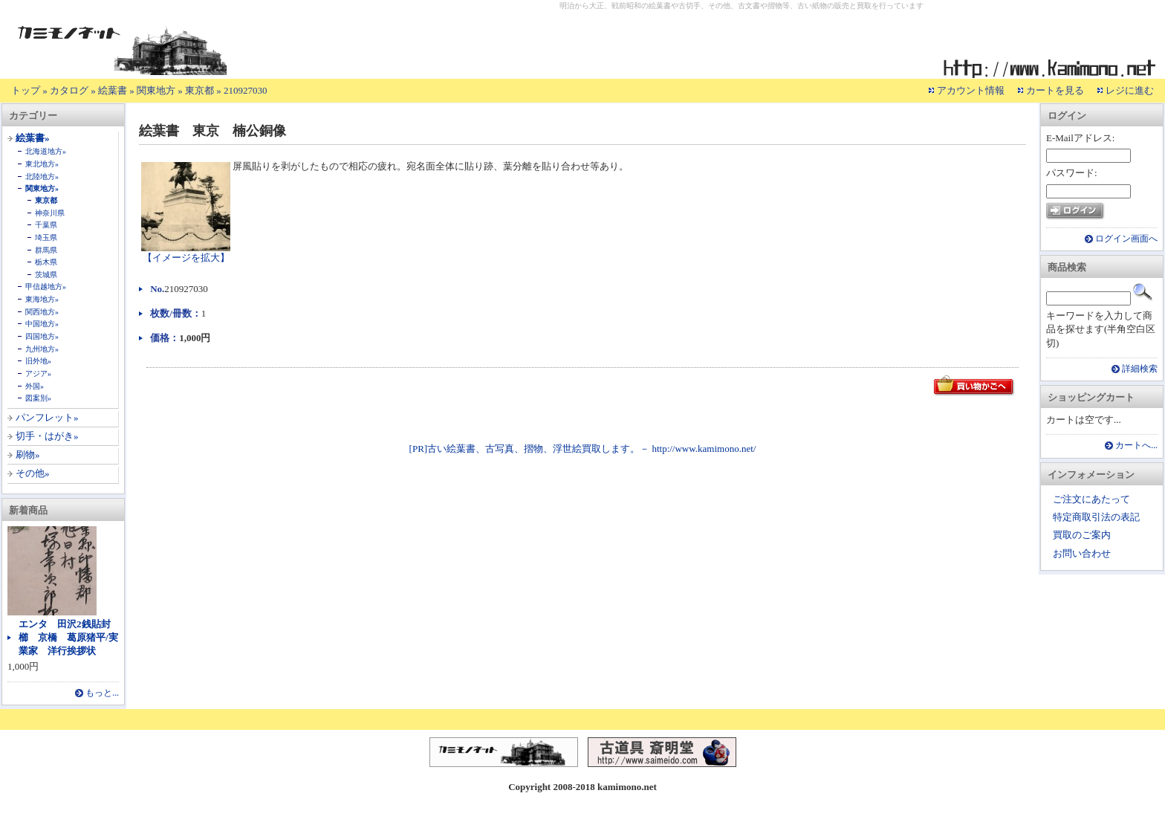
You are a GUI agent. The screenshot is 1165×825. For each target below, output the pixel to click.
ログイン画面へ (1126, 239)
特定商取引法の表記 (1096, 516)
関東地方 (156, 90)
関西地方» (42, 312)
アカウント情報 (971, 90)
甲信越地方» (45, 286)
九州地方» (42, 349)
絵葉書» (33, 137)
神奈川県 (50, 213)
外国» (34, 386)
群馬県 (46, 250)
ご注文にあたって (1091, 499)
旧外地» (38, 361)
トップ (25, 90)
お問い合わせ (1082, 553)
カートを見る (1055, 90)
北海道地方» (45, 151)
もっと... (102, 693)
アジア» (38, 373)
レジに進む (1130, 90)
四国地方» (42, 336)
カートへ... (1136, 445)
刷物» (28, 454)
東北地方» (42, 164)
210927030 (245, 90)
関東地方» (42, 188)
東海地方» (42, 299)
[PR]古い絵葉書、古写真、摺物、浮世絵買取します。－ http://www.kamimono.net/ (582, 448)
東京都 (199, 90)
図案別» (38, 398)
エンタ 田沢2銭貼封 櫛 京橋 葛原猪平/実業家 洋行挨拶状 (69, 637)
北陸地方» (42, 176)
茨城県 (46, 275)
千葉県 (46, 225)
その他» (33, 473)
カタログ (69, 90)
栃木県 (46, 262)
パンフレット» (47, 417)
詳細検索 (1140, 369)
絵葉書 (112, 90)
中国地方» (42, 324)
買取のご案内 (1082, 534)
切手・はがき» (47, 435)
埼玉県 (46, 237)
